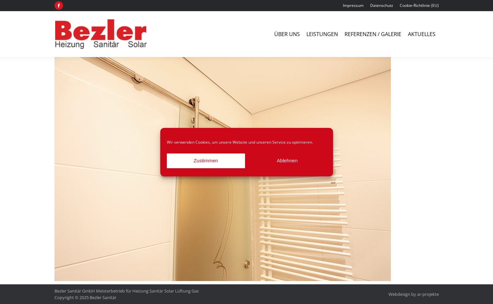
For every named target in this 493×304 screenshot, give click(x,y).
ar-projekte (428, 294)
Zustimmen (205, 160)
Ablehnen (287, 160)
